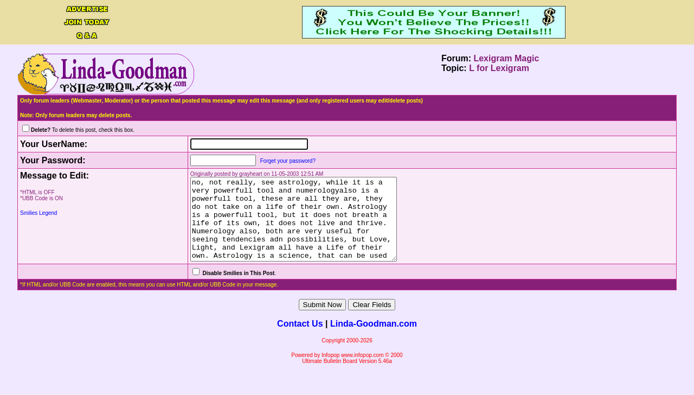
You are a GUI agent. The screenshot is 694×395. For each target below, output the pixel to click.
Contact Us (300, 340)
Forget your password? (274, 161)
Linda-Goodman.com (373, 340)
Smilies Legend (38, 213)
